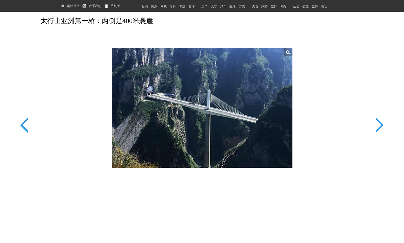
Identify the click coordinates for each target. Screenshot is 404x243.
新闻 (145, 6)
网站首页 (73, 6)
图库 (191, 6)
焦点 (154, 6)
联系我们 (95, 6)
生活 (232, 6)
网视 (163, 6)
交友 (242, 6)
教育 (274, 6)
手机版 (115, 6)
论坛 (324, 6)
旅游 (264, 6)
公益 (305, 6)
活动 (296, 6)
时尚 (283, 6)
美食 (255, 6)
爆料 (173, 6)
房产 (204, 6)
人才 (214, 6)
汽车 (223, 6)
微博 (315, 6)
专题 (182, 6)
